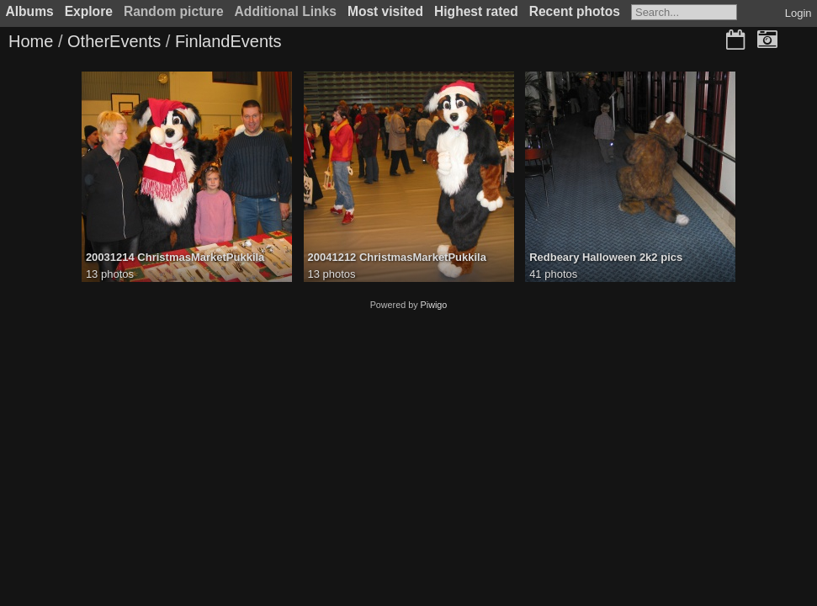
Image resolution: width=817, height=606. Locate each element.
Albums (30, 11)
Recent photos (574, 11)
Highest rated (476, 11)
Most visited (385, 11)
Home (30, 41)
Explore (89, 11)
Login (798, 13)
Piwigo (434, 305)
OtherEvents (114, 41)
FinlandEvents (228, 41)
